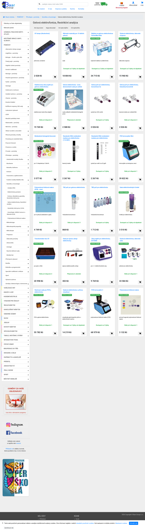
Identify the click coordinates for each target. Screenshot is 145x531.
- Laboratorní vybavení (11, 110)
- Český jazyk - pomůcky (12, 61)
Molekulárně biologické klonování (45, 136)
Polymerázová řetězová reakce (129, 290)
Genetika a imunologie (49, 17)
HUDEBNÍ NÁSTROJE (10, 296)
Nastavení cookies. (121, 523)
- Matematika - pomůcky (12, 122)
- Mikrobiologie (10, 222)
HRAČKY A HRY (9, 292)
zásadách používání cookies (85, 523)
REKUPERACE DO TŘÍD (11, 348)
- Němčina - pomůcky (11, 126)
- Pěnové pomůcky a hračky (13, 135)
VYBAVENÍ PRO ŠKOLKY (11, 301)
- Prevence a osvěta (10, 147)
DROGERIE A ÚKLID (10, 353)
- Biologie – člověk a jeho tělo (13, 57)
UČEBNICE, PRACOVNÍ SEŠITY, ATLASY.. (13, 33)
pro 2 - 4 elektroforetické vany (99, 266)
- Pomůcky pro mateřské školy (14, 139)
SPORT (6, 374)
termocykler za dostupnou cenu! (127, 163)
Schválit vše (133, 523)
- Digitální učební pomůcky (12, 65)
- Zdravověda (9, 243)
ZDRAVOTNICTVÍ (9, 366)
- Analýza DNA (11, 188)
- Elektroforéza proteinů (14, 192)
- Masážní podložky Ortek (12, 118)
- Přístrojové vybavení (11, 259)
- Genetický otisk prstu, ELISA (15, 208)
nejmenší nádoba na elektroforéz (99, 60)
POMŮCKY (20, 17)
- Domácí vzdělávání (11, 69)
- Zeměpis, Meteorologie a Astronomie (16, 283)
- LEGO (7, 114)
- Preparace (9, 234)
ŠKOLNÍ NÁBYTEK (9, 305)
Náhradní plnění (9, 28)
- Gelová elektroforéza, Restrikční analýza (16, 203)
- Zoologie (9, 247)
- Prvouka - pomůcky (11, 151)
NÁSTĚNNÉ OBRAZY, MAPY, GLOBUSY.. (12, 39)
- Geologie (8, 86)
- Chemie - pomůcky (11, 98)
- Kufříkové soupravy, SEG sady (14, 106)
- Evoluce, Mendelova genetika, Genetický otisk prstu (16, 197)
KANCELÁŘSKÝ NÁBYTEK (12, 309)
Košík (77, 519)
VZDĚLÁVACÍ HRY (9, 288)
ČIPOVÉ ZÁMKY (9, 344)
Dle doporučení (38, 28)
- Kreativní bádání (10, 102)
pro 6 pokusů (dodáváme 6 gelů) (42, 214)
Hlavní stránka (8, 17)
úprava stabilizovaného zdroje (70, 266)
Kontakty (81, 9)
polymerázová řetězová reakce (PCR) (100, 317)
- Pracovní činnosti (10, 143)
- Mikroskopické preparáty (13, 226)
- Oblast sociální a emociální (13, 131)
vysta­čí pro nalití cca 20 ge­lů (98, 163)
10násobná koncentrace (68, 214)
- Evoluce (8, 171)
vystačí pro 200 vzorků (97, 112)
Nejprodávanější (50, 28)
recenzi (18, 443)
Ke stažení (41, 9)
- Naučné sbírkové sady (12, 251)
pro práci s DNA (38, 266)
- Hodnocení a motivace (12, 90)
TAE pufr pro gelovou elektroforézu (74, 187)
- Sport (7, 275)
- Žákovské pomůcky (12, 238)
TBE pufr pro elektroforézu (99, 187)
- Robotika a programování (12, 267)
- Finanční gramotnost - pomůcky (14, 77)
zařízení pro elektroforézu (126, 266)
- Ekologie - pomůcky (11, 73)
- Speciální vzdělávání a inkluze (14, 271)
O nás (50, 9)
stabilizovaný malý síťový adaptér (43, 112)
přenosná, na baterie (39, 60)
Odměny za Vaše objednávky (13, 23)
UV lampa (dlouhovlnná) (42, 33)
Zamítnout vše (8, 528)
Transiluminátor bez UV (42, 238)
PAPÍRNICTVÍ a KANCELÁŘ (12, 357)
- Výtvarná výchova (10, 279)
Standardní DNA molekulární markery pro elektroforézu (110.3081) (72, 138)
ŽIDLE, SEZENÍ (8, 370)
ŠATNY (6, 318)
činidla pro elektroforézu (125, 214)
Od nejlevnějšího (63, 28)
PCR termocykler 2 (97, 290)
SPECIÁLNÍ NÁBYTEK (10, 331)
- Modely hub (9, 255)
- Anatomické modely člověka (14, 159)
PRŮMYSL (7, 361)
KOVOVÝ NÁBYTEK (10, 327)
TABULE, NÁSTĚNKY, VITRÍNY (13, 335)
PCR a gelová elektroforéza (41, 317)
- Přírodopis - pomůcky (11, 155)
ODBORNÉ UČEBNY (10, 314)
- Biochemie (9, 163)
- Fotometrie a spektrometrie (14, 175)
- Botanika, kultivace (12, 167)
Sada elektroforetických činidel (129, 187)
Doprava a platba (61, 9)
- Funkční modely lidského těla (15, 180)
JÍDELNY (6, 322)
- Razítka (7, 263)
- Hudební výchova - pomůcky (13, 94)
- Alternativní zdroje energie (13, 49)
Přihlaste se (9, 449)
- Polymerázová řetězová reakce (16, 218)
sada (63, 60)
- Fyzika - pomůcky (10, 82)
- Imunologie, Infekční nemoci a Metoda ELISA (16, 213)
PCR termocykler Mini (126, 136)
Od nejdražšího (75, 28)
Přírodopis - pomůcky (32, 17)
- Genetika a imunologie (13, 184)
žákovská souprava (124, 60)
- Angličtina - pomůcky (11, 53)
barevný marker (66, 163)
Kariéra (72, 9)
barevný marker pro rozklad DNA (128, 112)
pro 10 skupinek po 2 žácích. (41, 163)
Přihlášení (43, 519)
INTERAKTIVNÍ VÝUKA (11, 340)
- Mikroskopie (10, 230)
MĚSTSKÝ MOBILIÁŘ (10, 379)
